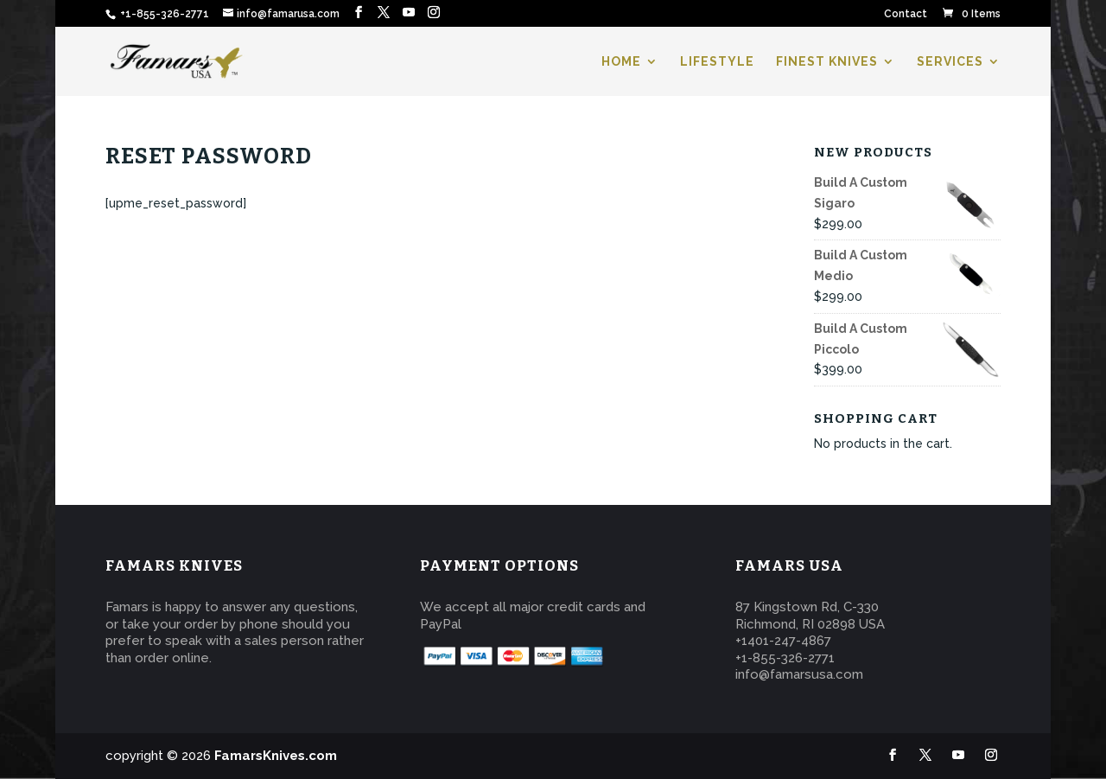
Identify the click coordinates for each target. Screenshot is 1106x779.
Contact (905, 14)
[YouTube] (409, 12)
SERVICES (950, 61)
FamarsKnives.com (275, 755)
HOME (621, 61)
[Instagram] (434, 12)
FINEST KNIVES (827, 61)
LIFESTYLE (717, 61)
